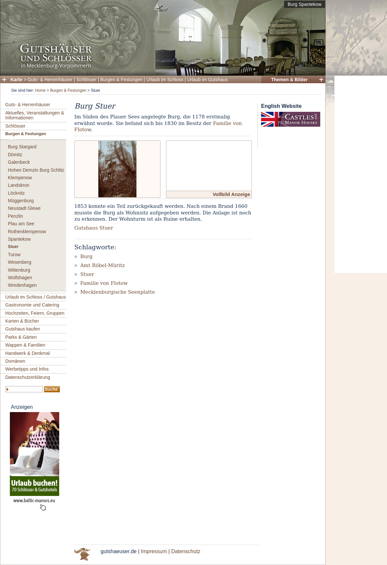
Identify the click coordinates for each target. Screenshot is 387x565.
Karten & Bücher (22, 321)
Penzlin (15, 216)
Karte (16, 79)
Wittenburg (19, 270)
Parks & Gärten (21, 337)
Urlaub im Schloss (164, 79)
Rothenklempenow (27, 231)
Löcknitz (16, 193)
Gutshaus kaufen (22, 329)
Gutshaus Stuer (93, 228)
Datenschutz (186, 551)
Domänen (15, 361)
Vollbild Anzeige (231, 194)
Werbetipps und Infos (27, 369)
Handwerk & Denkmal (27, 353)
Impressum (154, 551)
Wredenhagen (22, 285)
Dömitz (15, 154)
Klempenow (20, 177)
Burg (86, 256)
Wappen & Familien (25, 345)
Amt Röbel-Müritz (102, 265)
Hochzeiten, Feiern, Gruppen (34, 313)
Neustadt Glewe (24, 208)
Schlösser (86, 79)
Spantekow (19, 239)
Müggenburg (21, 200)
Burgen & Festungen (121, 79)
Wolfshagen (20, 277)
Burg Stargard (22, 146)
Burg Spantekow (305, 4)
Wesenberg (19, 262)
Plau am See (21, 223)
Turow (14, 254)
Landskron (18, 185)
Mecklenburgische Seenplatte (117, 292)
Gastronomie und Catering (32, 304)
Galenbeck (19, 162)
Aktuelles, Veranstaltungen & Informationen (34, 115)
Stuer (13, 246)
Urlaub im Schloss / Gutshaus (35, 297)
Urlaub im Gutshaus (207, 79)
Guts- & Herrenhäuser (50, 79)
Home (40, 90)
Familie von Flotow (104, 283)
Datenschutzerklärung (27, 377)
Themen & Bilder (289, 79)
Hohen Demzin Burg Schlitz (36, 170)
